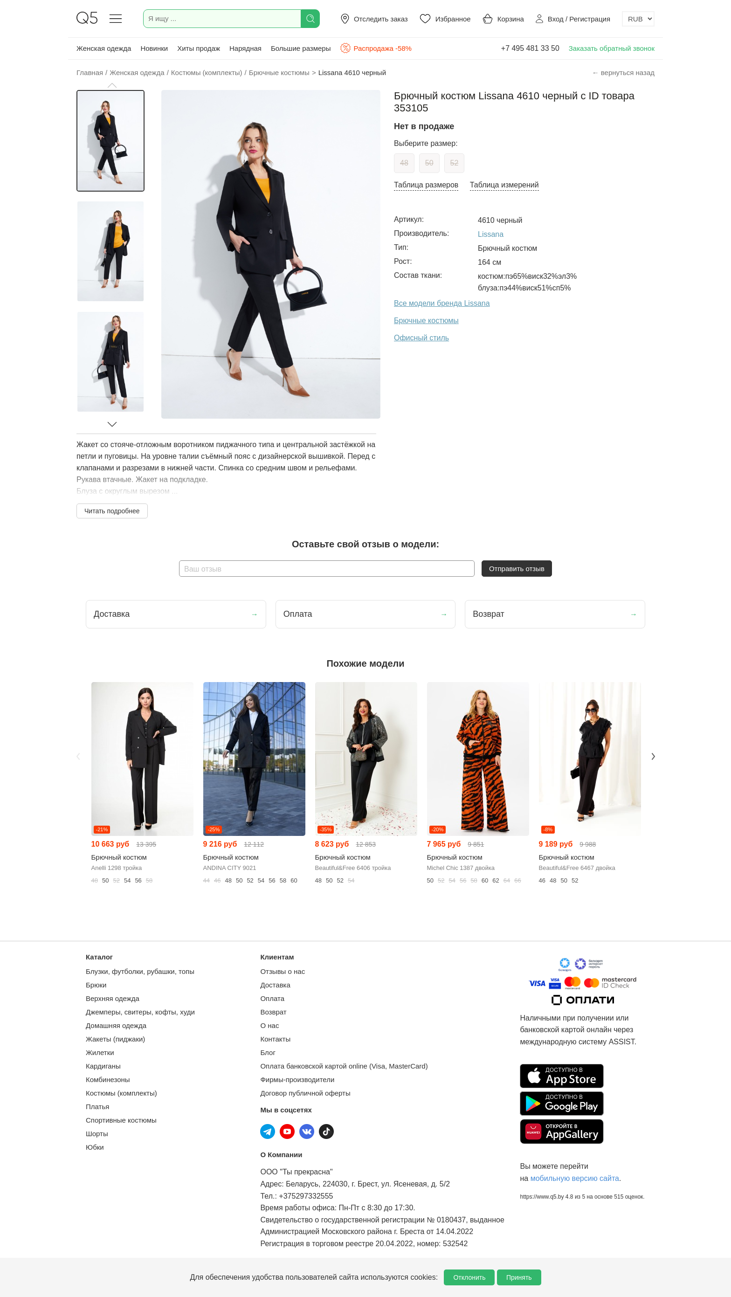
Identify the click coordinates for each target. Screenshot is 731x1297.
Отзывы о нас (282, 971)
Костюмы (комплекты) (121, 1093)
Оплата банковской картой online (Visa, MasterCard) (344, 1066)
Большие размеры (301, 48)
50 (429, 163)
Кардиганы (103, 1066)
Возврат (273, 1012)
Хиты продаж (198, 48)
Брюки (96, 985)
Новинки (154, 48)
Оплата (272, 998)
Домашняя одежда (116, 1025)
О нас (269, 1025)
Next (653, 756)
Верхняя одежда (112, 998)
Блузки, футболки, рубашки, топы (140, 971)
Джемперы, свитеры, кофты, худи (140, 1012)
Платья (97, 1107)
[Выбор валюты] (638, 19)
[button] (111, 85)
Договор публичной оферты (305, 1093)
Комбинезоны (108, 1079)
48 (404, 163)
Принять (519, 1277)
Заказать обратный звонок (612, 48)
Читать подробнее (112, 511)
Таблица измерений (504, 185)
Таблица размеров (426, 185)
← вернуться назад (623, 72)
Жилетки (100, 1052)
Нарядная (245, 48)
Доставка (275, 985)
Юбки (95, 1147)
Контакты (275, 1039)
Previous (78, 756)
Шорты (97, 1134)
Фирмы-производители (297, 1079)
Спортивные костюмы (121, 1120)
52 (454, 163)
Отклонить (469, 1277)
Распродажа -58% (375, 48)
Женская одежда (103, 48)
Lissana (490, 234)
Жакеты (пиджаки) (115, 1039)
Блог (267, 1052)
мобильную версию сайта (575, 1178)
